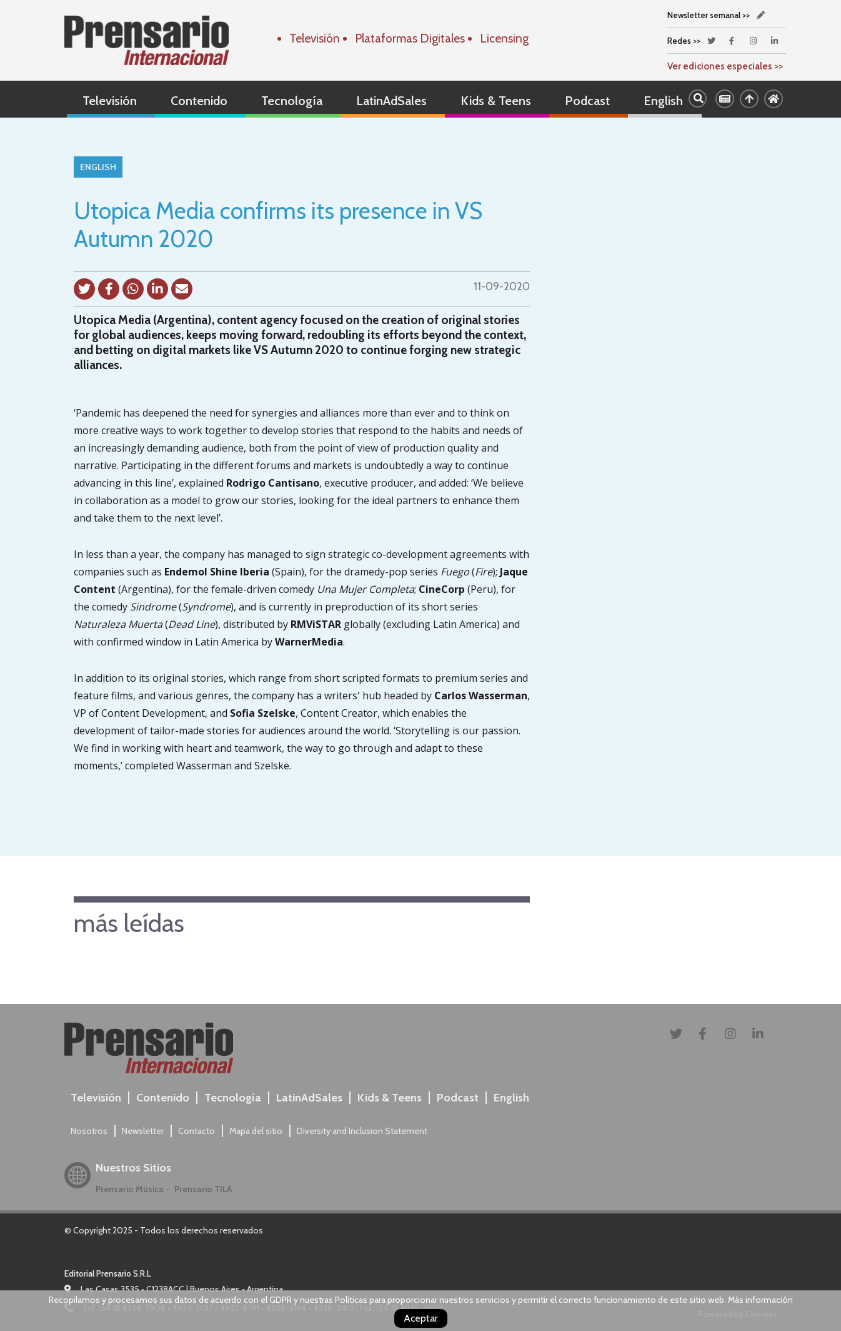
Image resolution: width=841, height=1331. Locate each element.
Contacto (196, 1130)
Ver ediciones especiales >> (725, 66)
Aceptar (421, 1318)
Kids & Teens (495, 100)
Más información (760, 1299)
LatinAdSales (391, 100)
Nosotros (89, 1130)
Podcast (587, 100)
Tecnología (291, 100)
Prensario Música (130, 1189)
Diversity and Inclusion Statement (362, 1130)
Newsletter (143, 1130)
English (663, 100)
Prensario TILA (203, 1189)
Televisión (109, 100)
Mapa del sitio (255, 1130)
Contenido (199, 100)
